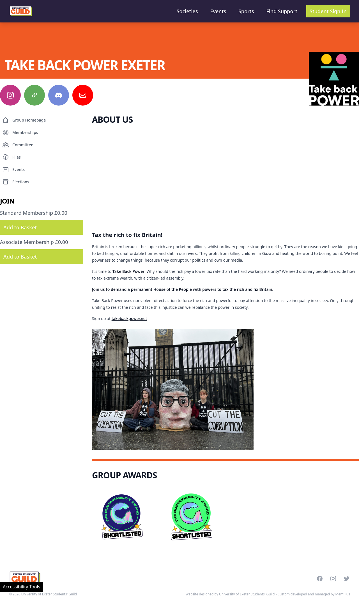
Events (218, 11)
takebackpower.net (129, 318)
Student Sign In (328, 11)
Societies (187, 11)
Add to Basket (20, 227)
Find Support (282, 11)
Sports (246, 11)
